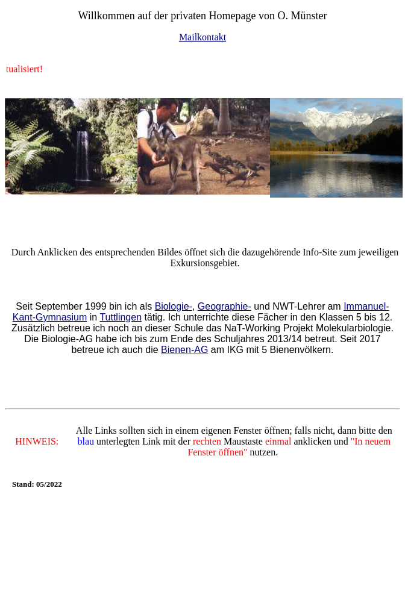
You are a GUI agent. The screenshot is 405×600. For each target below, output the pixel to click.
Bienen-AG (184, 350)
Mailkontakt (202, 37)
